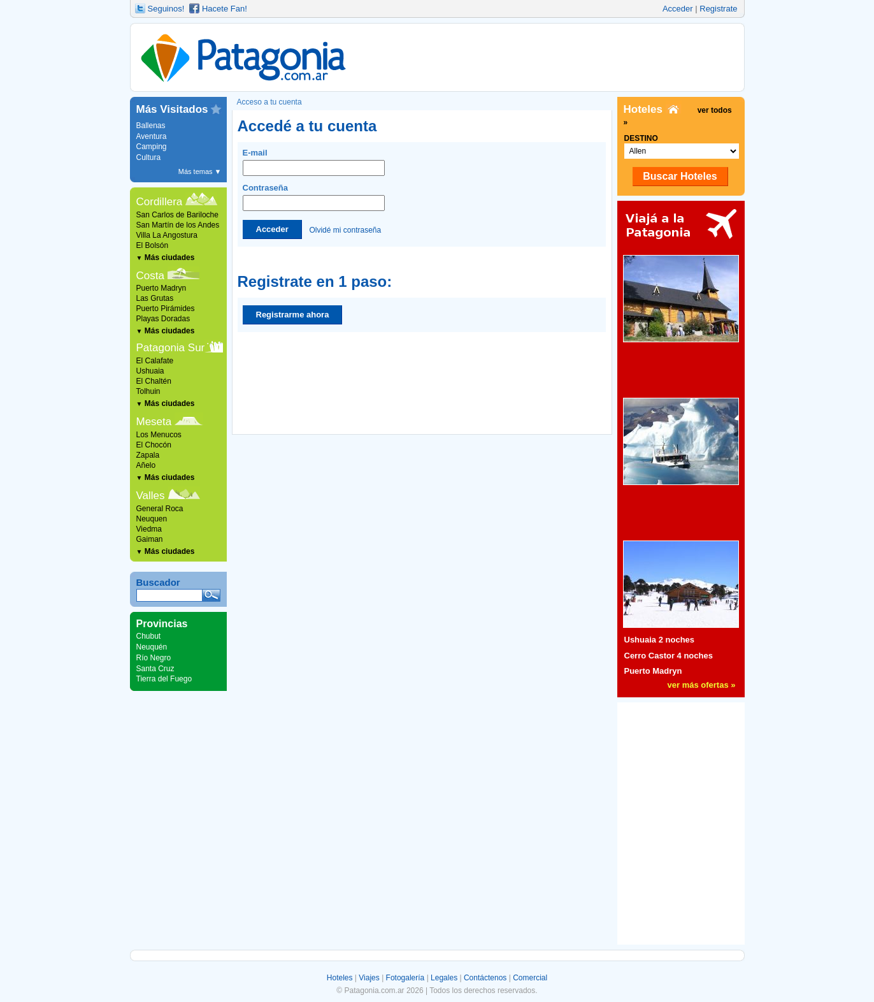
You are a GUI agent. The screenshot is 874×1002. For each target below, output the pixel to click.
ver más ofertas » (702, 685)
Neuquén (152, 647)
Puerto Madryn (161, 288)
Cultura (148, 157)
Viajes (369, 977)
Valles (150, 496)
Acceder (678, 8)
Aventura (151, 136)
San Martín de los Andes (178, 225)
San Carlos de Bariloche (177, 214)
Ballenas (151, 125)
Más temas (200, 171)
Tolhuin (148, 391)
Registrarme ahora (292, 314)
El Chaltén (153, 381)
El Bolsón (152, 245)
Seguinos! (166, 8)
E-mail (314, 162)
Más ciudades (165, 257)
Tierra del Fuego (164, 678)
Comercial (530, 977)
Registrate (718, 8)
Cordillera (159, 202)
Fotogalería (405, 977)
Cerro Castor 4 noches (668, 655)
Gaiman (149, 539)
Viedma (149, 529)
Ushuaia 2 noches (659, 639)
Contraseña (314, 197)
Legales (444, 977)
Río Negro (153, 657)
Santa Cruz (155, 668)
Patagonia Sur (170, 348)
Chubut (148, 636)
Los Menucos (159, 434)
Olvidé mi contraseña (345, 229)
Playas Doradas (163, 318)
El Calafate (155, 360)
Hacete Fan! (224, 8)
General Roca (159, 508)
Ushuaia (150, 371)
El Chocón (153, 444)
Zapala (148, 455)
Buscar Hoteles (680, 176)
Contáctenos (485, 977)
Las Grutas (155, 298)
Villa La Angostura (167, 235)
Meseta (154, 422)
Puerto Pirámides (165, 308)
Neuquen (152, 518)
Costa (150, 276)
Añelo (146, 465)
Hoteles (340, 977)
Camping (151, 146)
